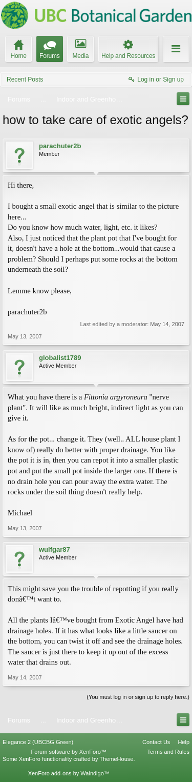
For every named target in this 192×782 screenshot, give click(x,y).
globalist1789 (60, 358)
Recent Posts (25, 79)
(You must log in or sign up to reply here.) (138, 697)
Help (183, 742)
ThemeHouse (116, 759)
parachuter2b (60, 146)
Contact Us (156, 742)
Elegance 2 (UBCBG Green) (38, 742)
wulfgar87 (54, 549)
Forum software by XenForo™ (68, 752)
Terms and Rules (168, 752)
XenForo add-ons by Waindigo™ (69, 773)
